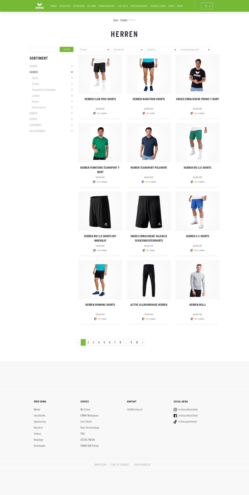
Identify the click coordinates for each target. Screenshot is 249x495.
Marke (54, 6)
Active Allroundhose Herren (148, 304)
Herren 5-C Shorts (197, 236)
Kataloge (38, 439)
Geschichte (65, 6)
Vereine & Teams (158, 6)
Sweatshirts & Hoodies (44, 89)
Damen (33, 66)
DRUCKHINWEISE (142, 464)
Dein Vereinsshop (139, 6)
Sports (33, 119)
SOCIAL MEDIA (87, 439)
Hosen (35, 101)
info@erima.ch (134, 409)
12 (137, 342)
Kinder (33, 113)
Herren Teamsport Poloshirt (148, 167)
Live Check (123, 6)
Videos (171, 6)
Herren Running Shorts (100, 304)
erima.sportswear (185, 421)
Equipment (35, 125)
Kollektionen (37, 131)
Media (180, 6)
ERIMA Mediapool (107, 6)
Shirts (35, 78)
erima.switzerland (185, 409)
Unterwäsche (39, 107)
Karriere (38, 427)
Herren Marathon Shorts (149, 99)
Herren (34, 72)
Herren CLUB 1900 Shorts (100, 99)
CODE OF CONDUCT (120, 464)
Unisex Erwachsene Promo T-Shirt (197, 99)
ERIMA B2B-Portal (89, 445)
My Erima (91, 6)
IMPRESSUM (100, 464)
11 (131, 342)
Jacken (36, 95)
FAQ (82, 433)
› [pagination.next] (142, 342)
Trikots (35, 84)
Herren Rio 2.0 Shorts (197, 167)
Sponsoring (79, 6)
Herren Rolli (197, 304)
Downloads (39, 445)
